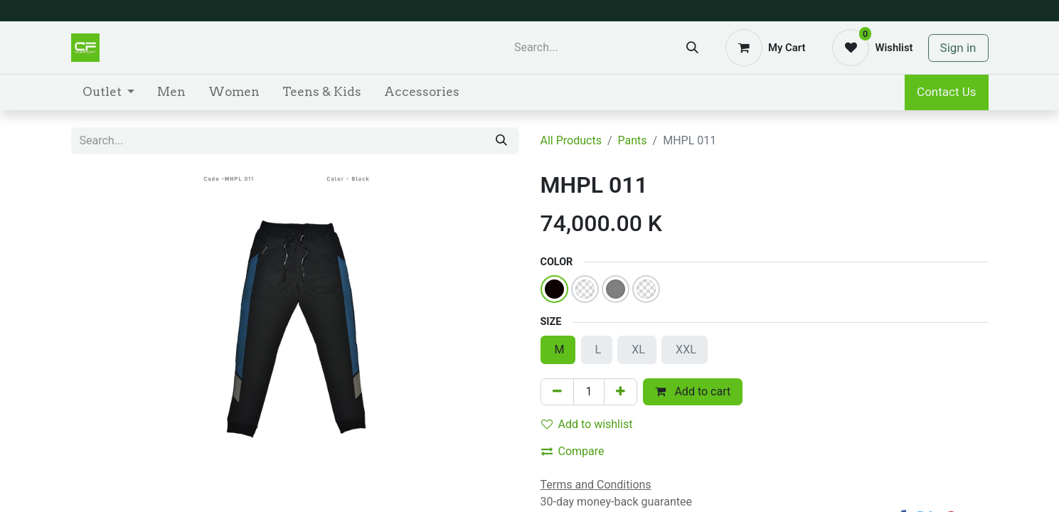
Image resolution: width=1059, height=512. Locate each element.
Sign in (958, 48)
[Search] (692, 47)
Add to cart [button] (692, 391)
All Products (571, 140)
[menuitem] (108, 92)
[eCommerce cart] (765, 47)
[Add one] (620, 391)
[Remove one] (557, 391)
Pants (632, 140)
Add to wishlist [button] (587, 424)
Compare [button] (573, 451)
